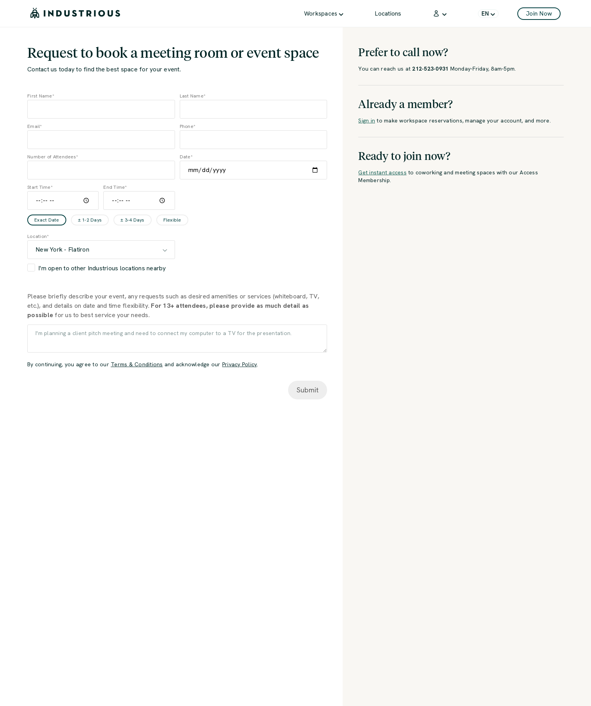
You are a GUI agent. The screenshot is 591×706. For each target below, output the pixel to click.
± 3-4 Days (132, 220)
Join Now (539, 13)
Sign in (366, 120)
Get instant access (382, 172)
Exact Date (46, 220)
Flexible (172, 220)
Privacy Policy (239, 364)
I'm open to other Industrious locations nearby (102, 268)
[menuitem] (324, 13)
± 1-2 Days (90, 220)
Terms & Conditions (137, 364)
